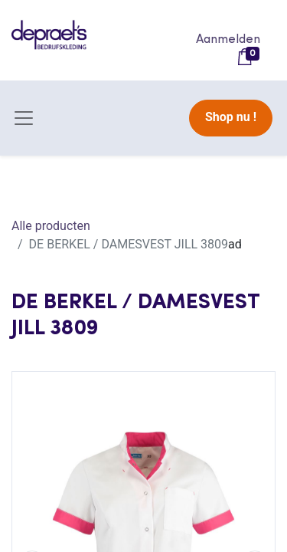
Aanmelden (228, 40)
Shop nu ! (230, 117)
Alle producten (50, 226)
